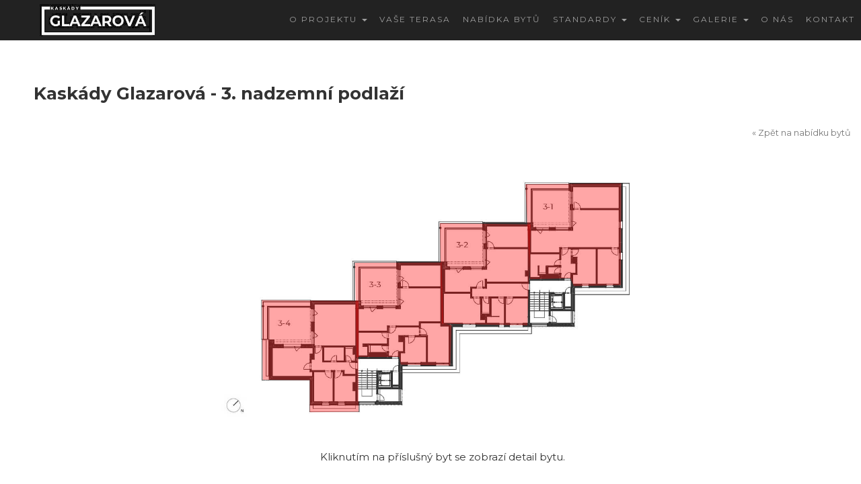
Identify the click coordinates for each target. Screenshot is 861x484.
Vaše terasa (415, 19)
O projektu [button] (328, 19)
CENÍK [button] (660, 19)
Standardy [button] (590, 19)
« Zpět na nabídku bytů (801, 133)
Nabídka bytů (502, 19)
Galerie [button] (721, 19)
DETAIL (779, 261)
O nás (777, 19)
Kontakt (830, 19)
